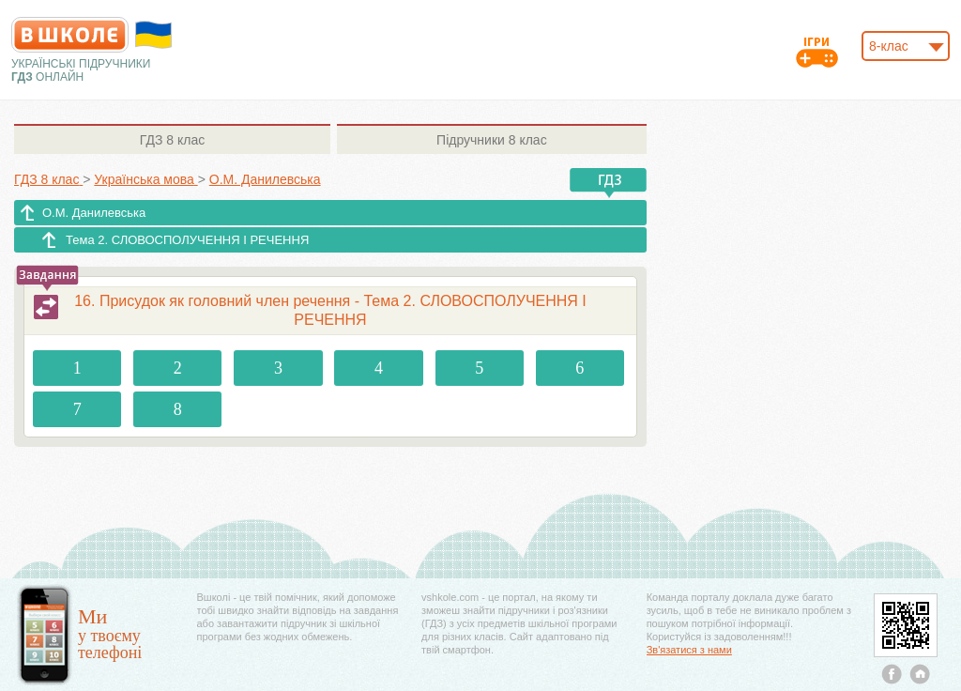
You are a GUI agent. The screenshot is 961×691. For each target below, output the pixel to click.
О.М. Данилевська (93, 213)
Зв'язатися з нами (689, 649)
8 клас (172, 139)
